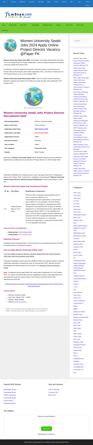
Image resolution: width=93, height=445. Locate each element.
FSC (74, 273)
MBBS (75, 309)
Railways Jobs (78, 342)
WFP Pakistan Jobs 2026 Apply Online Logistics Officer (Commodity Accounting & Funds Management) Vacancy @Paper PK (81, 135)
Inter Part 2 (77, 298)
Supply (60, 25)
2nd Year (64, 1)
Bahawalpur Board (79, 215)
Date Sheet (69, 25)
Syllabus (76, 361)
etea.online (77, 252)
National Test (77, 320)
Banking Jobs (78, 220)
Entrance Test (78, 247)
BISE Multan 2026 (79, 236)
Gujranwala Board (79, 279)
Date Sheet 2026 (79, 241)
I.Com (75, 287)
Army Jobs (77, 212)
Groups (89, 5)
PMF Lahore (77, 334)
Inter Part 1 (77, 295)
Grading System (47, 25)
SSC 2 (75, 356)
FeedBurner (51, 434)
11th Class (31, 1)
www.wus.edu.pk (20, 302)
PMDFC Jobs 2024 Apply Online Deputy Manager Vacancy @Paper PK (26, 311)
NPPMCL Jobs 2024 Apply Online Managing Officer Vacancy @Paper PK (27, 309)
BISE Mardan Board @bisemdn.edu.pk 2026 (80, 228)
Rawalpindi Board (79, 345)
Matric (48, 1)
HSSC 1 (76, 281)
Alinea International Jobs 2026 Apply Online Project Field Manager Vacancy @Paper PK (80, 108)
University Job (78, 369)
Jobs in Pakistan (79, 301)
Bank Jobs (77, 217)
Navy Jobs (77, 323)
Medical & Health (79, 312)
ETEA (75, 250)
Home (3, 25)
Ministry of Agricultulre (80, 317)
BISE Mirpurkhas (79, 233)
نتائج (74, 372)
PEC (6, 2)
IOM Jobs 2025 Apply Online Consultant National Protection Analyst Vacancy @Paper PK (80, 161)
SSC (73, 2)
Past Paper (77, 328)
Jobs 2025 (25, 25)
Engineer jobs (78, 244)
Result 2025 (12, 25)
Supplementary (78, 358)
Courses (76, 238)
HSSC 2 (76, 284)
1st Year (56, 1)
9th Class (13, 1)
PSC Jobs (76, 339)
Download (7, 30)
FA (74, 258)
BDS (75, 223)
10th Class (22, 1)
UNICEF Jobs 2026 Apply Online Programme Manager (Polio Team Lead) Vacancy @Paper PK (80, 120)
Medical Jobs (77, 314)
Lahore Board (78, 303)
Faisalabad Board (79, 261)
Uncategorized (78, 367)
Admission (76, 209)
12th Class (41, 1)
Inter (81, 2)
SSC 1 (75, 353)
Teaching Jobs (78, 364)
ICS (74, 290)
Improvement (77, 292)
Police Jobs (77, 336)
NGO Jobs (77, 325)
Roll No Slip (79, 25)
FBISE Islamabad (10, 395)
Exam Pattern (78, 255)
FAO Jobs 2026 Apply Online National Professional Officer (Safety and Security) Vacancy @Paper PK (80, 96)
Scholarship (35, 25)
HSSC (89, 2)
